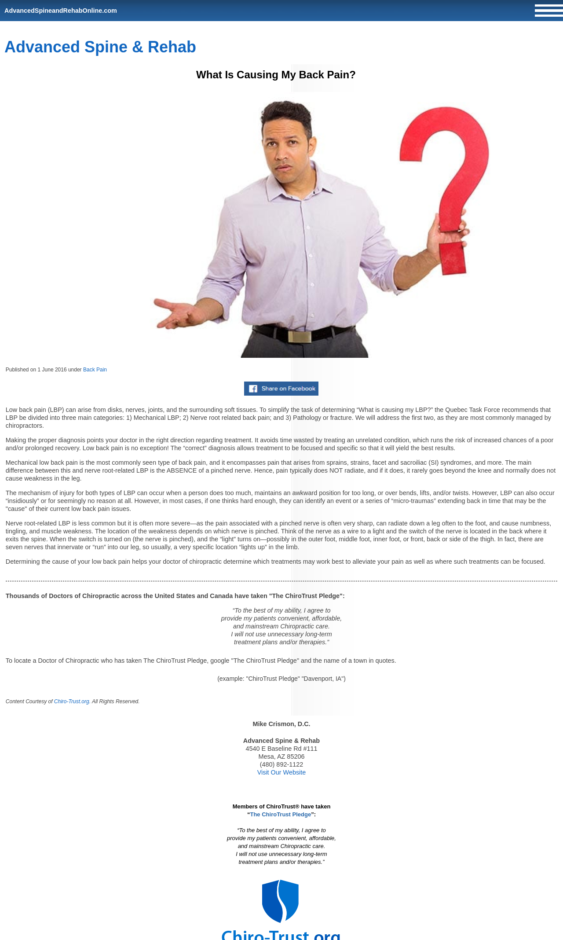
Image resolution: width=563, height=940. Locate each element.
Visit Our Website (281, 772)
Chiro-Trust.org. (72, 701)
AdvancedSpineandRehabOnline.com (60, 10)
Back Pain (95, 370)
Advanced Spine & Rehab (100, 47)
